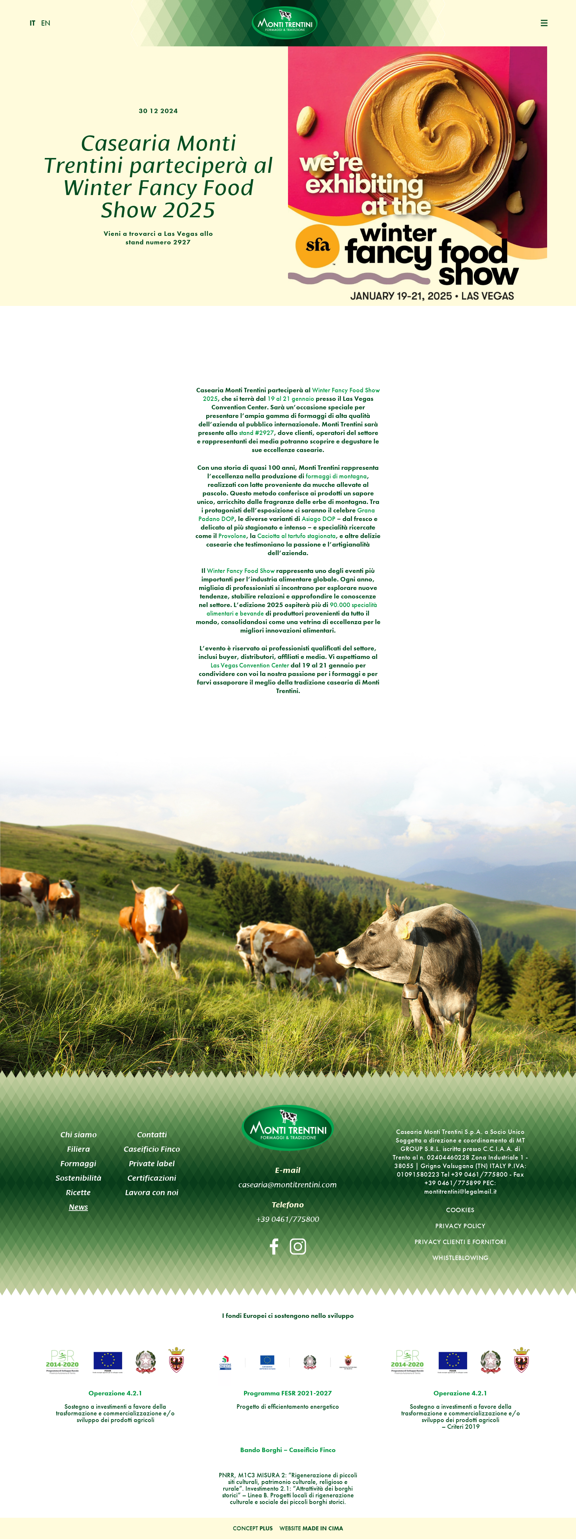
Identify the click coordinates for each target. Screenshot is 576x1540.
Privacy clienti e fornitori (460, 1242)
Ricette (78, 1192)
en (46, 23)
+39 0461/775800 (287, 1218)
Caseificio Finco (152, 1149)
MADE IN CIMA (322, 1529)
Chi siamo (78, 1135)
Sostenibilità (78, 1178)
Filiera (78, 1149)
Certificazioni (151, 1178)
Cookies (460, 1210)
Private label (152, 1163)
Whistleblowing (460, 1258)
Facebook (273, 1247)
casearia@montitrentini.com (287, 1184)
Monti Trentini (284, 23)
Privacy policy (460, 1226)
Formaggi (78, 1163)
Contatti (152, 1135)
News (78, 1207)
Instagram (297, 1247)
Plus (266, 1529)
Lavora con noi (151, 1192)
